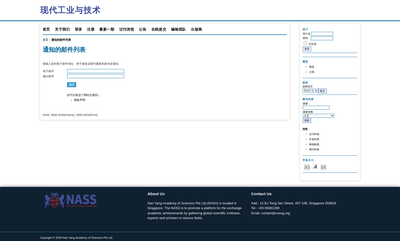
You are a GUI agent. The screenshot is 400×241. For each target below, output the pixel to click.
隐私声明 (79, 99)
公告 (142, 29)
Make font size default (315, 166)
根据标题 (314, 144)
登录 (78, 29)
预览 (311, 66)
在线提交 (158, 29)
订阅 (311, 72)
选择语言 (307, 86)
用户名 (306, 33)
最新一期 (106, 29)
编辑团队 (178, 29)
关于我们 (62, 29)
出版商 (196, 29)
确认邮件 (48, 76)
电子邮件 (48, 71)
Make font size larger (323, 166)
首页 (46, 29)
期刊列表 (314, 149)
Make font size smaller (307, 166)
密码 (305, 38)
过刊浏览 (126, 29)
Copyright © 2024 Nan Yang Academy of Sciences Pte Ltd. (76, 237)
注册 (90, 29)
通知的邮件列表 (61, 39)
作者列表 (314, 139)
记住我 (312, 44)
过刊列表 (314, 134)
